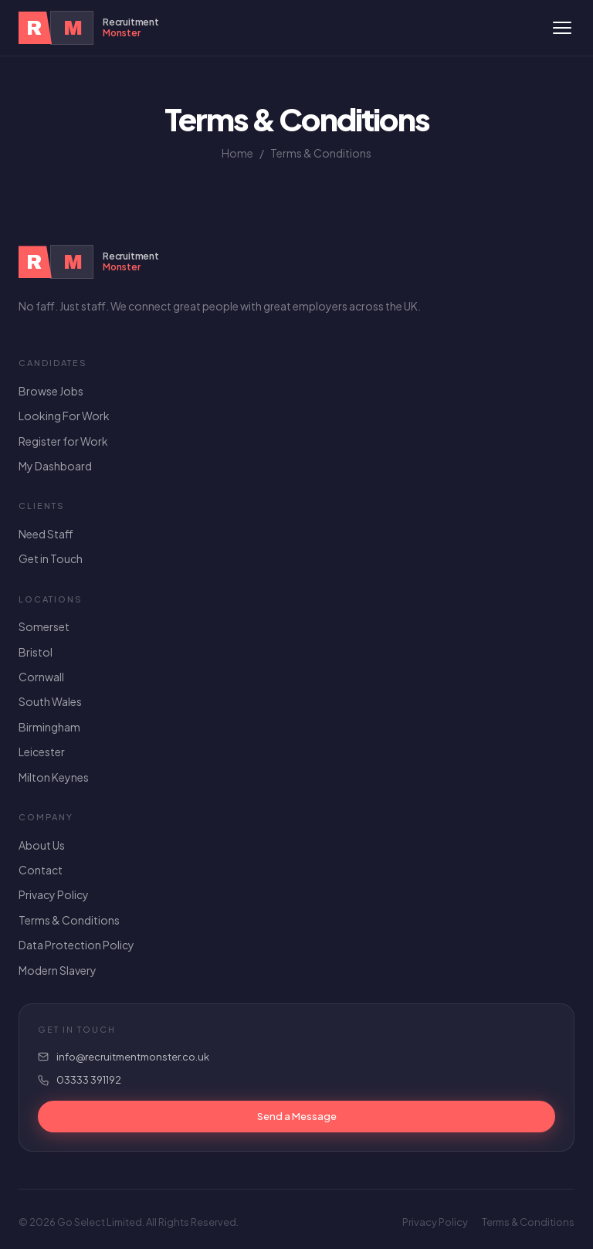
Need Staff (46, 534)
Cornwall (41, 677)
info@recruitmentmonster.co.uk (132, 1056)
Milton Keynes (54, 777)
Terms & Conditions (69, 920)
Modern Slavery (58, 970)
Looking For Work (64, 416)
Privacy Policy (54, 894)
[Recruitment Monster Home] (89, 28)
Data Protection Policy (76, 945)
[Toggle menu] (562, 28)
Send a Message (297, 1116)
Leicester (42, 752)
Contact (41, 870)
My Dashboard (55, 466)
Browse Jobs (51, 391)
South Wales (50, 701)
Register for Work (63, 441)
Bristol (36, 652)
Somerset (44, 626)
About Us (42, 845)
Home (237, 153)
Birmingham (49, 727)
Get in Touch (51, 558)
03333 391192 (88, 1080)
